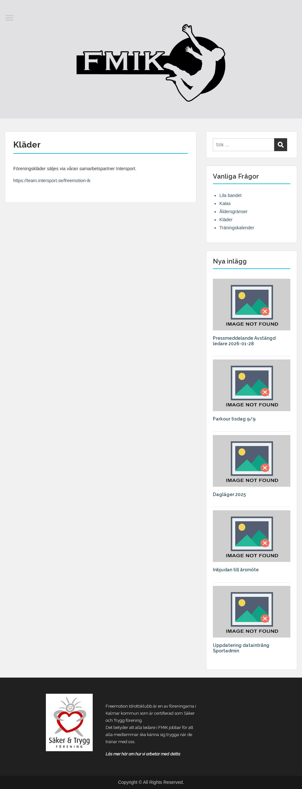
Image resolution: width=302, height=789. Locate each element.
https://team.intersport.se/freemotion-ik (51, 180)
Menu (11, 17)
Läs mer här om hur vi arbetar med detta (143, 754)
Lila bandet (230, 195)
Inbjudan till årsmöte (236, 569)
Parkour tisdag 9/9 (234, 418)
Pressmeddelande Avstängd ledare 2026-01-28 (244, 341)
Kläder (225, 219)
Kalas (225, 203)
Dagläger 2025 (229, 494)
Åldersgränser (233, 211)
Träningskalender (236, 227)
